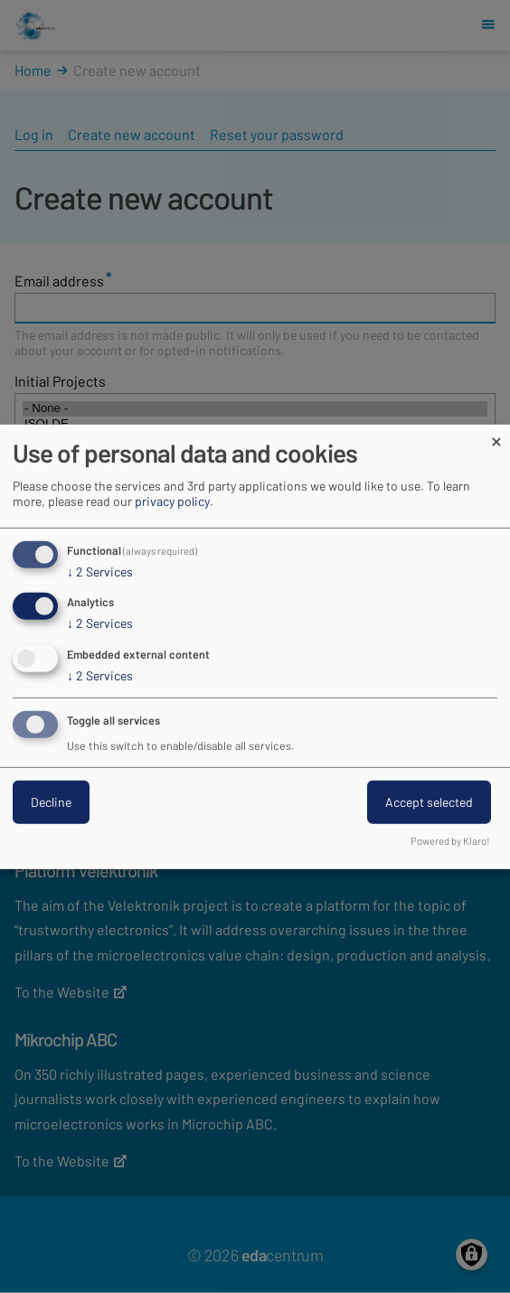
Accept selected (429, 802)
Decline (51, 802)
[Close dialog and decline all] (496, 435)
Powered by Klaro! (450, 841)
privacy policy (172, 500)
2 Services (100, 571)
